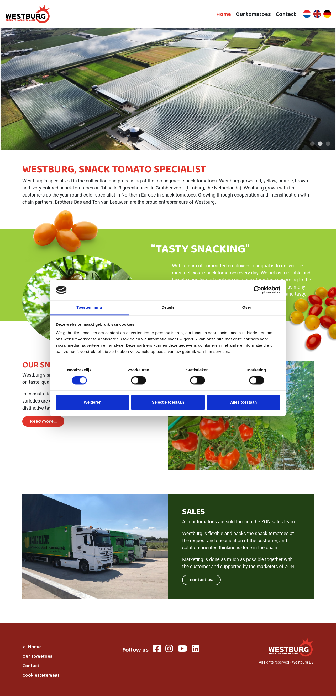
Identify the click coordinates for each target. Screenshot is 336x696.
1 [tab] (312, 143)
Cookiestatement (40, 676)
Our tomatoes (253, 14)
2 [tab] (320, 143)
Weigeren (92, 402)
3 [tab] (328, 143)
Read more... (43, 422)
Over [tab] (246, 307)
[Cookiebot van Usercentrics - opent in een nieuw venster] (257, 290)
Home (223, 14)
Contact (286, 14)
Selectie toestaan (168, 402)
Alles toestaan (243, 402)
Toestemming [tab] (89, 307)
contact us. (201, 580)
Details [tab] (168, 307)
